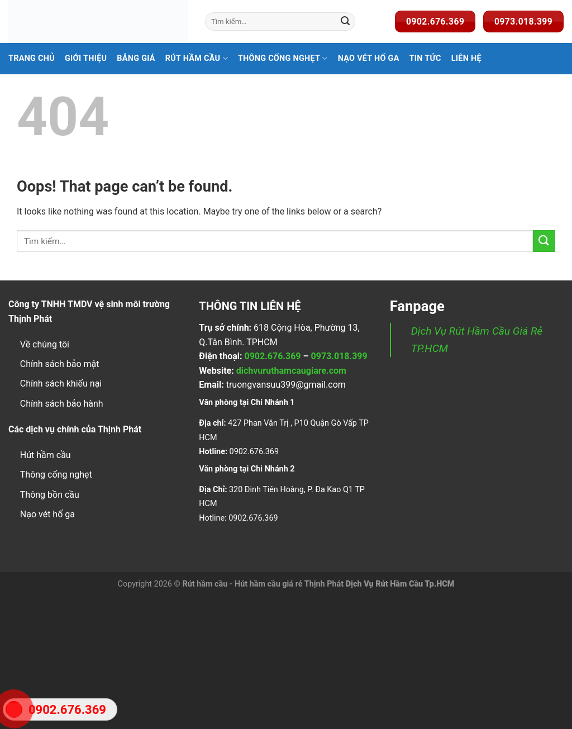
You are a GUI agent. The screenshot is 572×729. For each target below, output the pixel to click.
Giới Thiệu (86, 58)
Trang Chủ (31, 58)
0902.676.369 (272, 356)
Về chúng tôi (44, 344)
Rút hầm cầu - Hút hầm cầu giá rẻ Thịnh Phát (263, 584)
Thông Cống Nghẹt (283, 58)
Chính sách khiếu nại (61, 383)
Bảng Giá (136, 58)
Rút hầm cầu (196, 58)
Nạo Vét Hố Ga (368, 58)
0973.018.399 (339, 356)
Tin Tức (425, 58)
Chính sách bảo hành (61, 403)
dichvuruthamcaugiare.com (291, 370)
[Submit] (345, 21)
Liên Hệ (466, 58)
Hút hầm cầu (45, 455)
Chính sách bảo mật (59, 364)
